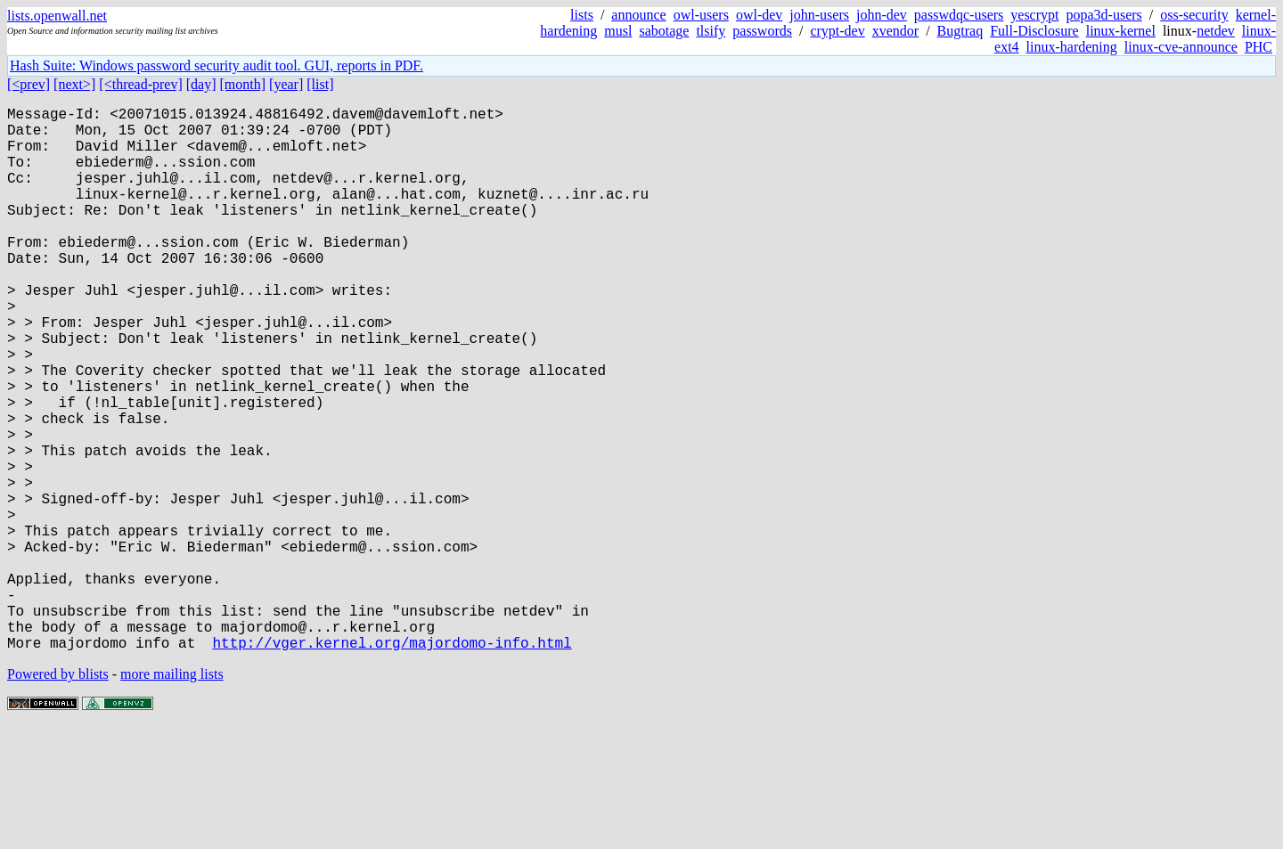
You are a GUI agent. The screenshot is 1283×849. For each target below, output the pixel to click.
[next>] (74, 84)
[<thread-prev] (140, 84)
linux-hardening (1071, 46)
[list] (319, 84)
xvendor (895, 30)
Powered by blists (58, 795)
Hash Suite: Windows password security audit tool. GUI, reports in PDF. (216, 65)
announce (638, 14)
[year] (286, 84)
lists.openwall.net (57, 15)
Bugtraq (960, 30)
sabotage (664, 30)
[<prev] (28, 84)
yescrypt (1034, 14)
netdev (1216, 30)
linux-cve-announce (1181, 46)
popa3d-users (1103, 14)
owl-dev (759, 14)
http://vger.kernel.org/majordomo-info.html (391, 763)
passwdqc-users (958, 14)
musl (618, 30)
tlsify (710, 30)
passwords (762, 30)
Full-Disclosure (1034, 30)
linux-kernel (1121, 30)
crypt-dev (837, 30)
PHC (1258, 46)
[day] (201, 84)
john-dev (881, 14)
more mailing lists (172, 795)
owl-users (701, 14)
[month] (243, 84)
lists (581, 14)
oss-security (1194, 14)
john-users (819, 14)
